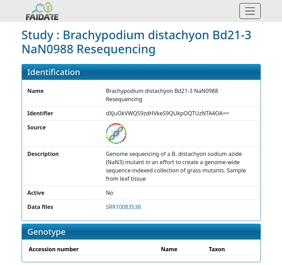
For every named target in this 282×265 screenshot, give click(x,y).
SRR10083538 (123, 207)
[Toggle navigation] (250, 11)
